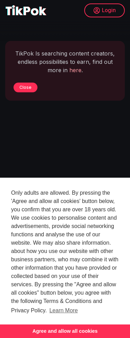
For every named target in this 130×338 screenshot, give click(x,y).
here (75, 70)
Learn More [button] (63, 310)
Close (25, 87)
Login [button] (104, 10)
